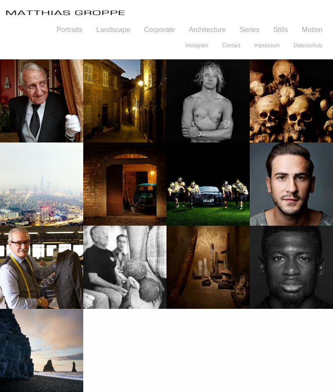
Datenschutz (308, 45)
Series (249, 29)
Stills (280, 29)
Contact (231, 45)
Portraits (69, 29)
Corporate (159, 29)
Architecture (207, 29)
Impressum (267, 45)
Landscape (113, 29)
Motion (312, 29)
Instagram (196, 45)
